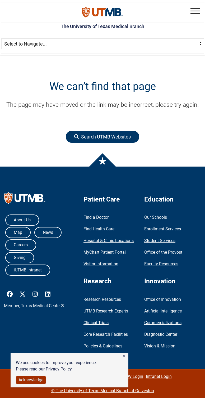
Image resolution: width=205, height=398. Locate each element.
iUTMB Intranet (28, 269)
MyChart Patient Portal (104, 252)
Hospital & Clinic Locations (108, 240)
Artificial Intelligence (163, 311)
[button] (124, 356)
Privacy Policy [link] (59, 369)
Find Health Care (98, 228)
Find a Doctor (96, 217)
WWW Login (131, 376)
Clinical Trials (96, 322)
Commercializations (162, 322)
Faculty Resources (161, 263)
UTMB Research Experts (105, 311)
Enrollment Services (162, 228)
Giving (20, 257)
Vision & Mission (159, 345)
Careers (21, 244)
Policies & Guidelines (102, 345)
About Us (22, 219)
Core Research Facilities (105, 334)
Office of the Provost (163, 252)
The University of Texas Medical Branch (102, 26)
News (48, 232)
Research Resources (102, 299)
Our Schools (155, 217)
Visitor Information (100, 263)
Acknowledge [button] (30, 379)
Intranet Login (159, 376)
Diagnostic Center (160, 334)
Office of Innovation (162, 299)
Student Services (159, 240)
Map (18, 232)
